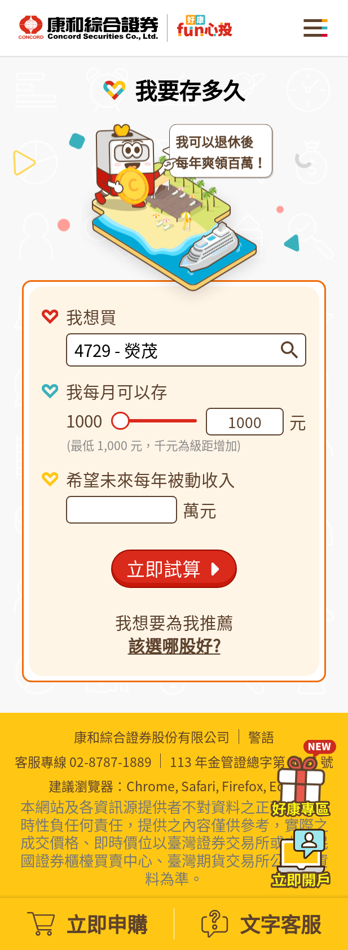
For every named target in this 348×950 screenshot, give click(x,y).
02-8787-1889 (110, 761)
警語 (261, 736)
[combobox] (177, 349)
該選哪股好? (174, 646)
